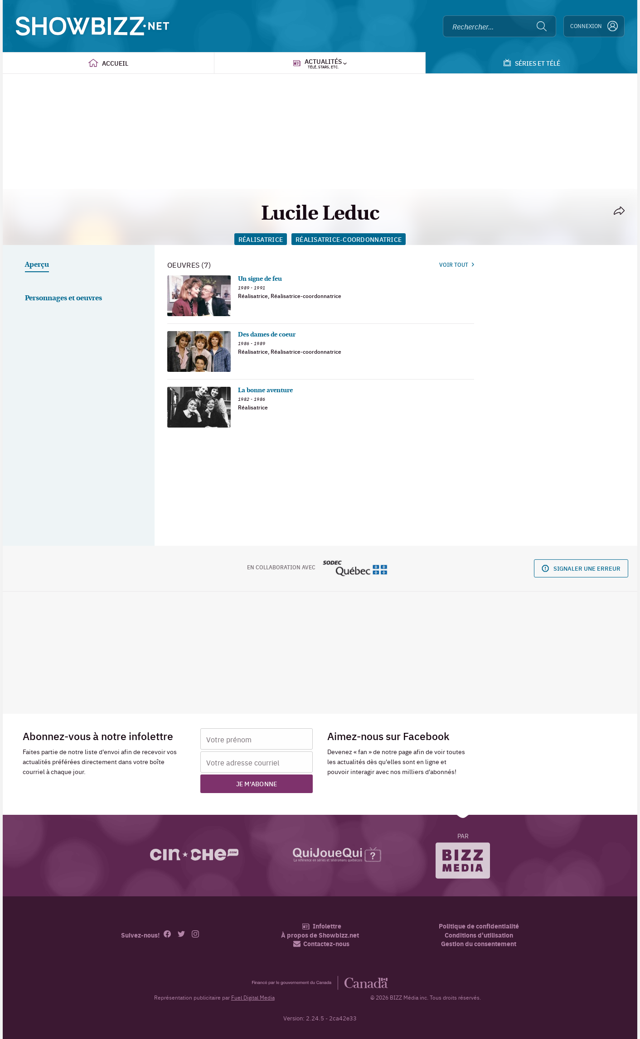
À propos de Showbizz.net (320, 935)
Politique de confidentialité (479, 926)
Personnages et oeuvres (63, 298)
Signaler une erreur (581, 568)
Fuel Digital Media (253, 997)
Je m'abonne (256, 783)
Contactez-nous (321, 943)
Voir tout (456, 264)
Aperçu (37, 265)
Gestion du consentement (478, 943)
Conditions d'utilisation (479, 935)
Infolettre (321, 926)
